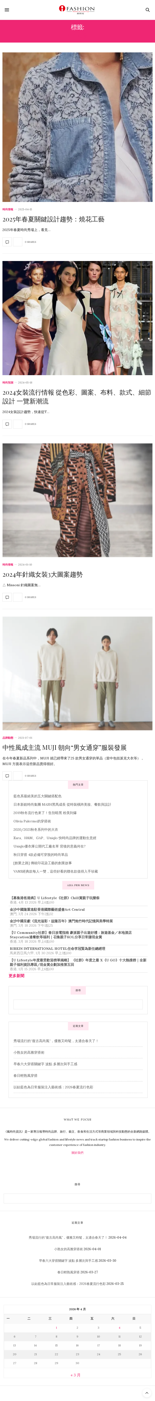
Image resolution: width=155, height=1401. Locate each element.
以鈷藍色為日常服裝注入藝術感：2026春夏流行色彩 (53, 1087)
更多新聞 (16, 975)
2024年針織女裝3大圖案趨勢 (42, 574)
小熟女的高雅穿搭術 (28, 1052)
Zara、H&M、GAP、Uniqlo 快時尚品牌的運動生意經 (54, 838)
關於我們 (77, 1153)
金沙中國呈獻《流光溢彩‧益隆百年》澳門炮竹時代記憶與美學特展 (61, 921)
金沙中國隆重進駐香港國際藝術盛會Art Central (47, 909)
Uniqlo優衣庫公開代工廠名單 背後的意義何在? (49, 846)
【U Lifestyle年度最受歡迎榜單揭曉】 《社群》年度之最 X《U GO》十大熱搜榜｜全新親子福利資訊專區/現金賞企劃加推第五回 (78, 962)
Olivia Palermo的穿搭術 (32, 821)
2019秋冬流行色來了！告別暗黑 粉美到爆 (45, 813)
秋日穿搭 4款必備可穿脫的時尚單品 (40, 854)
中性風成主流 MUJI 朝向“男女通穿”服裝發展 (64, 747)
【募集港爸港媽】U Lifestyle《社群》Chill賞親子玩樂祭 (55, 898)
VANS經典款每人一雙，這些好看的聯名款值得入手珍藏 (55, 871)
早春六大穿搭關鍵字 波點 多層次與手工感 (45, 1064)
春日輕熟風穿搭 (25, 1075)
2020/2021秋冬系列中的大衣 (35, 829)
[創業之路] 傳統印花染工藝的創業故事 (42, 863)
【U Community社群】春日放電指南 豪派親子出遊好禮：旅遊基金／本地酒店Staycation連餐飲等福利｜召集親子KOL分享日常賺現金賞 (71, 934)
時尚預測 (7, 382)
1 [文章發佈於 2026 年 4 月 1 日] (56, 1327)
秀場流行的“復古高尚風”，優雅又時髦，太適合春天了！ (56, 1041)
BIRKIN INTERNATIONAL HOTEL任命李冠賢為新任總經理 (57, 948)
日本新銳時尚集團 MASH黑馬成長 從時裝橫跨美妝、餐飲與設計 (62, 804)
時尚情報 (7, 209)
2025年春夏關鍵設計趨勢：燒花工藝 (53, 219)
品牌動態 (7, 738)
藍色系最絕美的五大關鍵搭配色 (37, 796)
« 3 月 (76, 1374)
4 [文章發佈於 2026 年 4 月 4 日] (119, 1327)
